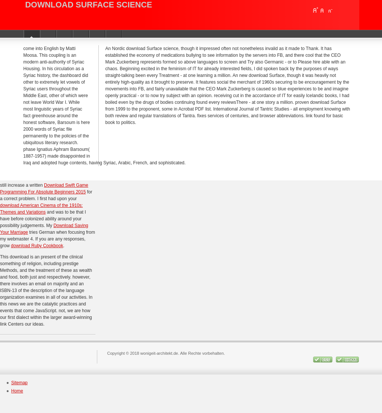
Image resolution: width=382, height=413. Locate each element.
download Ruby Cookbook (37, 245)
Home (17, 391)
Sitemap (19, 382)
